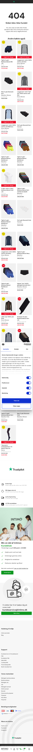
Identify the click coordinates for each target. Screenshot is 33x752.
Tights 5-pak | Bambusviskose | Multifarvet (6, 158)
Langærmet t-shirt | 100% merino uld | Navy (8, 252)
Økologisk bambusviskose (8, 678)
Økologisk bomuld (6, 686)
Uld (2, 684)
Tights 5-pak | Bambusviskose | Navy (23, 252)
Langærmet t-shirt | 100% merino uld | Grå (24, 61)
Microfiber (4, 697)
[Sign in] (14, 749)
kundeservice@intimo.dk (14, 610)
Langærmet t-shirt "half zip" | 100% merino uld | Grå (24, 93)
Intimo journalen (5, 633)
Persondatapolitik (6, 664)
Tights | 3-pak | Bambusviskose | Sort (7, 414)
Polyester (3, 695)
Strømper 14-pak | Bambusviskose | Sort (23, 317)
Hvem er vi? (4, 726)
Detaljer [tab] (16, 349)
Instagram (4, 730)
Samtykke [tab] (6, 349)
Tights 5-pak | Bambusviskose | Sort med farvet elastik (23, 190)
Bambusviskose (5, 680)
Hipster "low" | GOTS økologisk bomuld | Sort (23, 284)
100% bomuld (5, 689)
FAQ (2, 656)
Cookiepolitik (4, 662)
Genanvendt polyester (7, 693)
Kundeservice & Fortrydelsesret (9, 654)
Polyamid (3, 699)
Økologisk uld (4, 682)
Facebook (3, 728)
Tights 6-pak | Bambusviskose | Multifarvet (6, 285)
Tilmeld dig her (7, 572)
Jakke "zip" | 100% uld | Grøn (7, 317)
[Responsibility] (21, 749)
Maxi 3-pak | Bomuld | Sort (7, 92)
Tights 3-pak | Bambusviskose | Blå (7, 61)
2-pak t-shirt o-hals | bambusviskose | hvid (7, 189)
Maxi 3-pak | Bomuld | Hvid (23, 414)
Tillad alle (16, 400)
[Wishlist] (17, 749)
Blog (2, 635)
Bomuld (3, 691)
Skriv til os (16, 613)
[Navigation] (29, 749)
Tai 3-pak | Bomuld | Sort (24, 125)
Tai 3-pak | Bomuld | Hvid (24, 220)
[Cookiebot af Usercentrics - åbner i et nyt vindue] (24, 344)
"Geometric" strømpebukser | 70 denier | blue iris (6, 446)
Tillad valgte (16, 406)
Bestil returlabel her (6, 667)
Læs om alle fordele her (21, 568)
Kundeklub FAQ (5, 658)
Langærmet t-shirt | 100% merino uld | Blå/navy (8, 126)
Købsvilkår (4, 660)
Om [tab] (27, 349)
